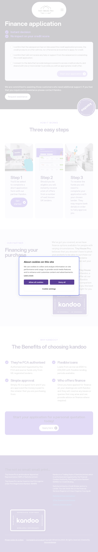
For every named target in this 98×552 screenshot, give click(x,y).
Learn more (28, 275)
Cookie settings (49, 289)
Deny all (61, 282)
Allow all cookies (36, 282)
